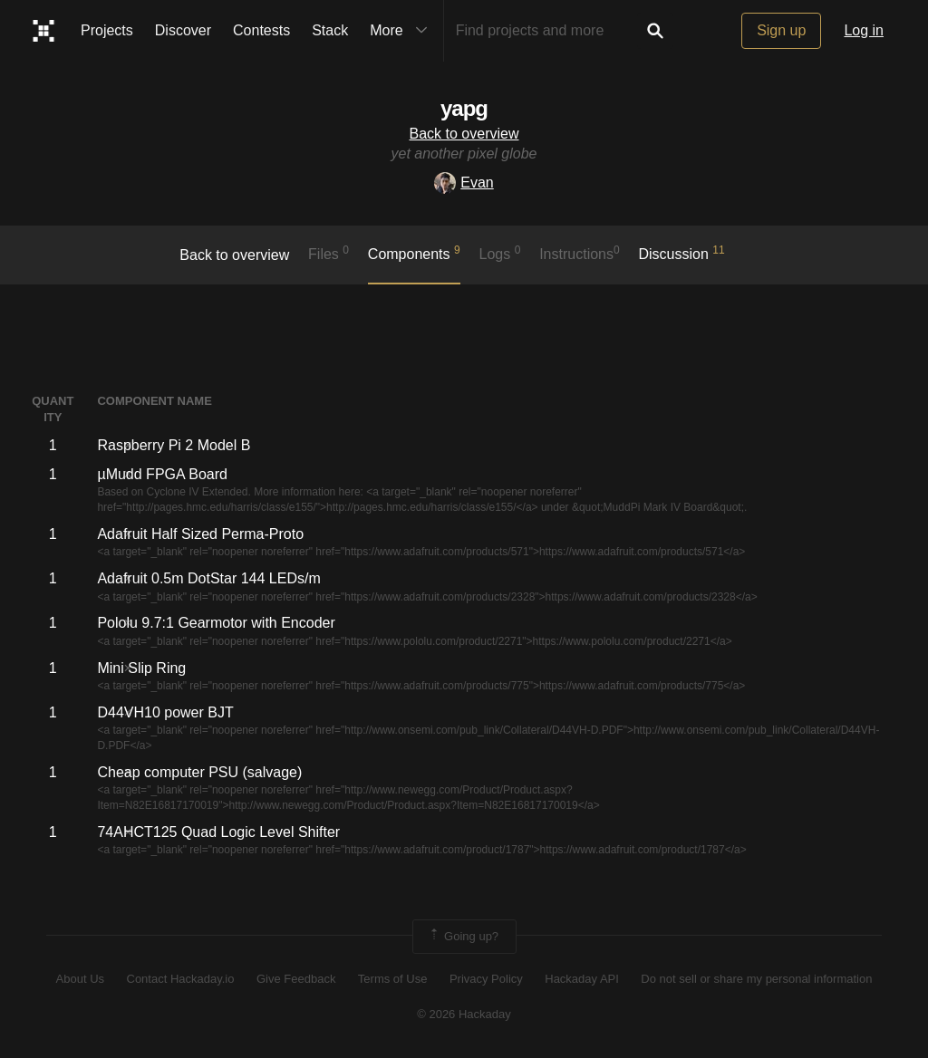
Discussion (682, 253)
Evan (463, 182)
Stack (330, 30)
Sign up (781, 30)
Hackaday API (582, 979)
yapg (464, 108)
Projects (107, 30)
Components (414, 253)
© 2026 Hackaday (464, 1014)
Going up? (463, 937)
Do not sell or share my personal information (756, 979)
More (402, 31)
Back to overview (464, 133)
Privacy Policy (486, 979)
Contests (261, 30)
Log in (864, 30)
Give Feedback (295, 979)
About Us (80, 979)
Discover (183, 30)
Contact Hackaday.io (181, 979)
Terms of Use (393, 979)
